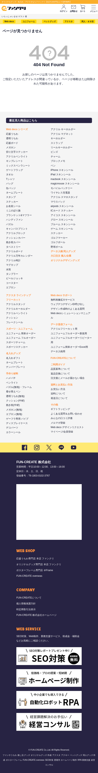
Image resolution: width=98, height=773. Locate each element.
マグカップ (12, 264)
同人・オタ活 (87, 21)
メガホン (11, 147)
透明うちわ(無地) (15, 396)
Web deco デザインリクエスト (67, 427)
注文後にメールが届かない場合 (68, 378)
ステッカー (12, 201)
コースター (12, 283)
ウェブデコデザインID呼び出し (68, 304)
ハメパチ (11, 378)
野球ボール (57, 246)
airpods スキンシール (62, 206)
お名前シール (13, 206)
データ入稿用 (58, 351)
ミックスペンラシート (18, 165)
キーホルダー (58, 138)
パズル (9, 224)
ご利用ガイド (58, 364)
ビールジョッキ (14, 278)
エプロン (11, 287)
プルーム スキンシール (63, 224)
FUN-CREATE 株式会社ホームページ (36, 615)
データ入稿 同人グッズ (63, 251)
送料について (58, 393)
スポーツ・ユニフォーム (19, 328)
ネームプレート (14, 192)
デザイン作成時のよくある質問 (68, 308)
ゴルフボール (58, 242)
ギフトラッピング (60, 409)
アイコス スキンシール (63, 215)
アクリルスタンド (15, 304)
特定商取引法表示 (26, 609)
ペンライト (12, 382)
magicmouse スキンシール (65, 183)
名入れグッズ (13, 353)
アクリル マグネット (62, 134)
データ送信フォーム (61, 324)
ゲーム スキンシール (62, 228)
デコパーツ (12, 427)
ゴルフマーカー (59, 237)
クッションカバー (15, 237)
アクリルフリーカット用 (64, 328)
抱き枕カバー (13, 242)
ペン (53, 165)
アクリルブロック (15, 233)
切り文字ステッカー (17, 151)
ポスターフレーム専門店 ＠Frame (34, 570)
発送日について (59, 398)
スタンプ (11, 197)
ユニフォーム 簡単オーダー (21, 333)
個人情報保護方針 (26, 603)
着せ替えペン (13, 391)
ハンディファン (14, 219)
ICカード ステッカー (62, 210)
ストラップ (57, 143)
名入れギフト (13, 358)
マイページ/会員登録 (62, 431)
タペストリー (13, 246)
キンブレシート (14, 161)
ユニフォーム (29, 21)
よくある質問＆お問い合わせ (66, 413)
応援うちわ (12, 134)
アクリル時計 (13, 260)
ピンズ (54, 151)
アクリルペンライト (17, 156)
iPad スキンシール (61, 174)
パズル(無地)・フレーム (19, 387)
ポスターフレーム (14, 760)
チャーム (55, 156)
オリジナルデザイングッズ (65, 260)
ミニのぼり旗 (13, 210)
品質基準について (60, 369)
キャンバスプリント (17, 228)
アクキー (65, 755)
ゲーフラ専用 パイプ (17, 418)
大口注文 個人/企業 (61, 255)
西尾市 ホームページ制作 (65, 760)
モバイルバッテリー (61, 188)
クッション (12, 317)
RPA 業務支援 (84, 760)
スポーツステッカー (17, 347)
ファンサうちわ (10, 755)
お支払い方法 (58, 389)
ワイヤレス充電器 (60, 192)
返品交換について (60, 373)
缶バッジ (11, 188)
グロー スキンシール (62, 219)
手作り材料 (12, 373)
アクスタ (69, 21)
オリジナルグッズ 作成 (41, 755)
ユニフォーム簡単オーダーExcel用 (69, 347)
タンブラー (12, 274)
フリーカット (13, 299)
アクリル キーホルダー (63, 129)
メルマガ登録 (58, 422)
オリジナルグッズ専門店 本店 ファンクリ (38, 564)
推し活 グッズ (24, 755)
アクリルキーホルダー (18, 308)
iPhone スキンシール (62, 170)
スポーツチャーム (15, 342)
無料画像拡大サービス (63, 299)
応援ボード (12, 143)
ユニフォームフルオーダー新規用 (69, 333)
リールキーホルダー (61, 147)
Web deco (9, 21)
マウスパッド (58, 201)
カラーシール (13, 432)
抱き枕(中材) (13, 405)
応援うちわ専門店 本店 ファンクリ (35, 558)
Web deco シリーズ (17, 129)
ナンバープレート (15, 367)
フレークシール (14, 322)
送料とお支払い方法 (61, 384)
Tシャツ (10, 179)
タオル (9, 174)
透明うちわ (12, 138)
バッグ (9, 183)
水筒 (8, 269)
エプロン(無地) (14, 414)
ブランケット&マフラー (19, 215)
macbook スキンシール (63, 179)
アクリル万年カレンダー (19, 255)
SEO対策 (49, 760)
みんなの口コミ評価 (61, 418)
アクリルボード (14, 251)
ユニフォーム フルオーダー (21, 337)
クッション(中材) (15, 400)
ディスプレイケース (17, 423)
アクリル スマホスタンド (64, 197)
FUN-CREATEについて (63, 358)
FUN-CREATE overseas (29, 576)
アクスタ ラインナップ (18, 295)
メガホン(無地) (14, 409)
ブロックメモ (58, 161)
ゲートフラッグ (14, 170)
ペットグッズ (50, 21)
